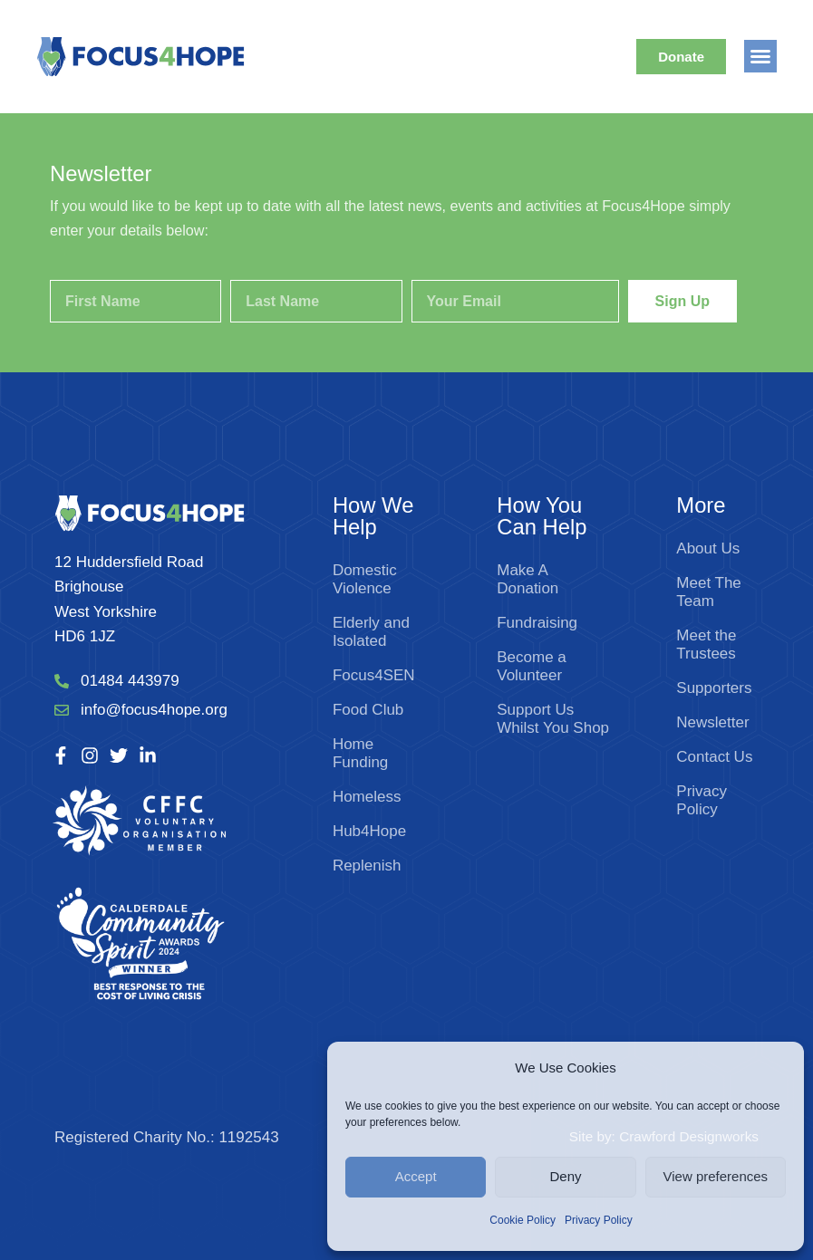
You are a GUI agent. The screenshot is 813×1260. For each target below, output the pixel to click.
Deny (565, 1176)
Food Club (368, 709)
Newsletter (712, 722)
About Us (708, 548)
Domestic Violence (365, 579)
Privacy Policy (599, 1220)
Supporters (713, 688)
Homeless (367, 796)
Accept (416, 1176)
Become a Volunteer (531, 666)
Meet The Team (708, 592)
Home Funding (360, 753)
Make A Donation (527, 579)
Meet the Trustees (706, 644)
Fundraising (537, 622)
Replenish (367, 865)
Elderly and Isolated (371, 631)
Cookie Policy (522, 1220)
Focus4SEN (374, 675)
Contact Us (714, 756)
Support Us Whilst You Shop (553, 718)
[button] (760, 56)
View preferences (716, 1176)
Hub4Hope (369, 831)
